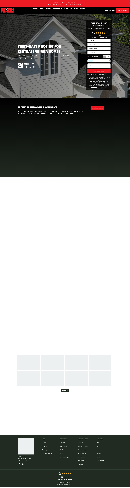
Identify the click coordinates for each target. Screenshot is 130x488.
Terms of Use (107, 86)
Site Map (68, 483)
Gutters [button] (50, 10)
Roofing (62, 443)
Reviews (99, 454)
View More (65, 391)
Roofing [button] (39, 10)
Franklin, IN (81, 457)
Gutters (62, 450)
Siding (62, 454)
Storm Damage (64, 457)
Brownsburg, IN (82, 450)
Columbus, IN (82, 454)
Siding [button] (44, 10)
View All (80, 465)
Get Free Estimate (122, 10)
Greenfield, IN (82, 461)
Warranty (44, 447)
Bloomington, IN (83, 447)
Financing (44, 450)
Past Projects (100, 461)
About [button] (65, 10)
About (98, 443)
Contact (44, 443)
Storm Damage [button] (58, 10)
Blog (98, 447)
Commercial (63, 447)
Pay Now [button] (79, 10)
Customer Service (47, 454)
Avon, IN (80, 443)
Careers (99, 457)
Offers (98, 450)
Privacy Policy (94, 87)
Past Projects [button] (71, 10)
